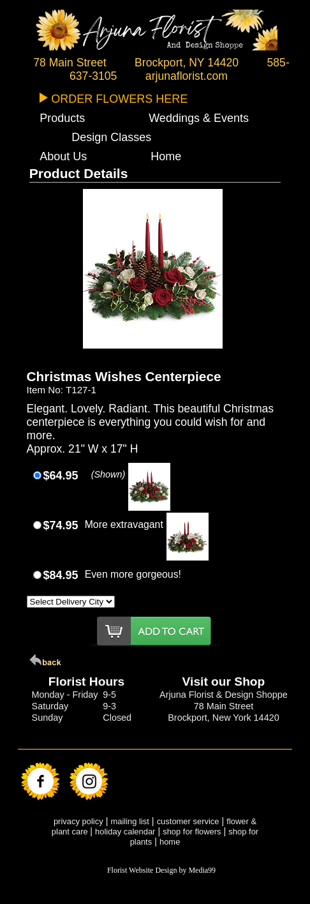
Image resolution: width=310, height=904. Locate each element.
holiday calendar (125, 831)
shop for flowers (192, 831)
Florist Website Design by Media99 (161, 870)
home (169, 842)
